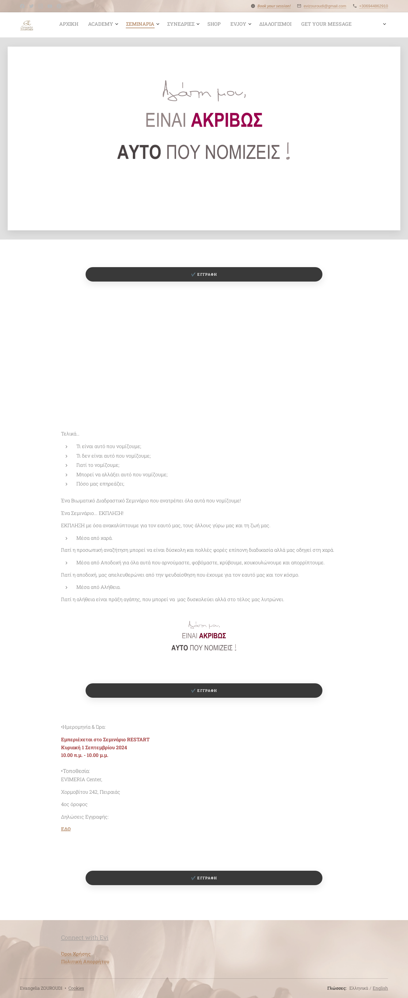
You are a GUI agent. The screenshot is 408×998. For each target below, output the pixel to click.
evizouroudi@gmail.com (325, 6)
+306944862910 (373, 6)
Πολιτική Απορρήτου (85, 961)
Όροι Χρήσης (75, 953)
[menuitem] (237, 25)
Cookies (76, 988)
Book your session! (274, 6)
